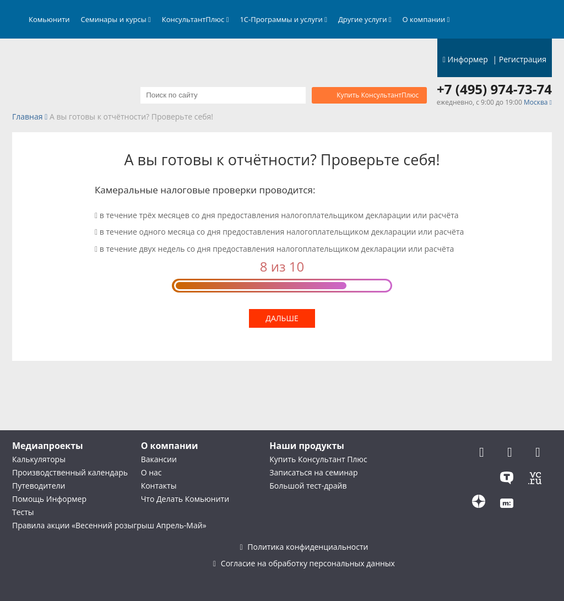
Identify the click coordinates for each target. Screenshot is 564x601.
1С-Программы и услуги (283, 19)
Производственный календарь (70, 472)
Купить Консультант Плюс (318, 459)
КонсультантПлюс (195, 19)
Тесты (23, 512)
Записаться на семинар (313, 472)
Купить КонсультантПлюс (378, 95)
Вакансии (159, 459)
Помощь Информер (49, 499)
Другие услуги (365, 19)
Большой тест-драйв (307, 485)
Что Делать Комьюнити (185, 499)
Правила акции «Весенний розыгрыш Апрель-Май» (109, 525)
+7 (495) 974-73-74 (494, 89)
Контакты (159, 485)
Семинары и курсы (116, 19)
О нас (151, 472)
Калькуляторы (39, 459)
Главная (27, 117)
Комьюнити (49, 19)
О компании (426, 19)
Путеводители (38, 485)
